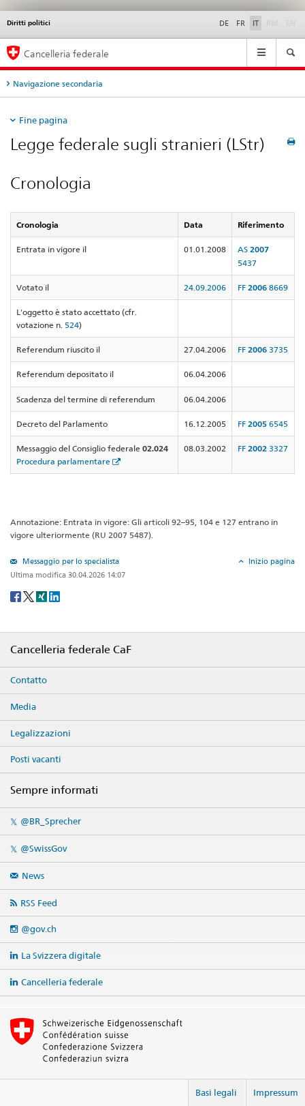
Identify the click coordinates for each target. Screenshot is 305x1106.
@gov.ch (39, 928)
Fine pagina (43, 120)
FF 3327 (263, 448)
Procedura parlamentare (63, 461)
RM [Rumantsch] (272, 23)
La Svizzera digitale (61, 955)
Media (23, 706)
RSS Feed (38, 902)
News (33, 875)
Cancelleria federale (62, 981)
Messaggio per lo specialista (69, 561)
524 (72, 325)
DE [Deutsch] (224, 23)
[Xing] (42, 596)
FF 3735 (263, 349)
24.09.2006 (205, 287)
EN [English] (290, 23)
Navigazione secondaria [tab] (58, 83)
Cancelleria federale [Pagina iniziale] (66, 53)
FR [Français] (240, 23)
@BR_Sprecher (50, 821)
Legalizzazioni (40, 733)
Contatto (28, 679)
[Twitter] (29, 596)
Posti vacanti (35, 758)
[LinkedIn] (54, 596)
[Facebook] (16, 596)
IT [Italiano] (256, 23)
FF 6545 (263, 424)
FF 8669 (263, 287)
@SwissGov (43, 848)
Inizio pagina (270, 561)
